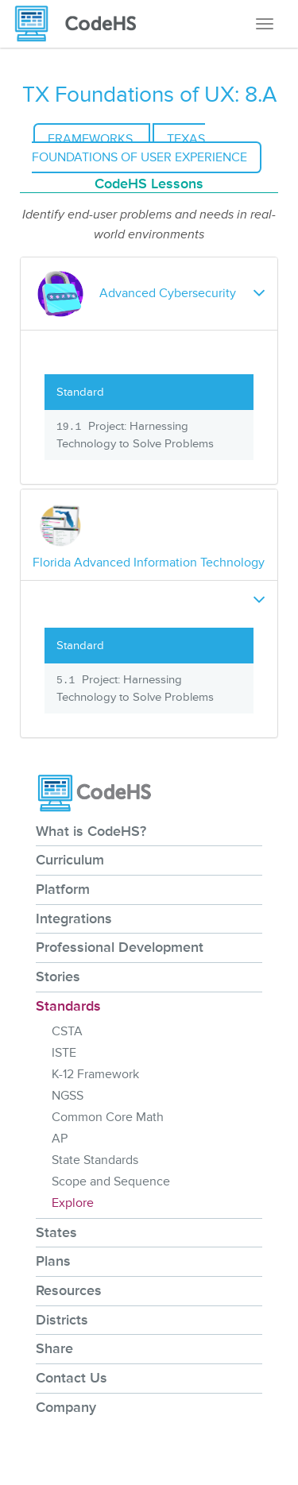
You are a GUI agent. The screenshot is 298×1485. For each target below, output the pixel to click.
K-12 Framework (95, 1074)
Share (54, 1348)
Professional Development (119, 947)
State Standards (95, 1160)
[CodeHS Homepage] (82, 24)
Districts (62, 1319)
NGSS (67, 1096)
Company (66, 1407)
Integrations (74, 918)
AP (60, 1139)
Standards (68, 1006)
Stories (58, 976)
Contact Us (71, 1377)
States (56, 1232)
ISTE (64, 1053)
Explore (73, 1203)
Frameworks (92, 139)
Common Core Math (108, 1117)
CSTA (67, 1031)
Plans (53, 1261)
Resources (69, 1290)
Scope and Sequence (111, 1181)
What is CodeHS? (91, 831)
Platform (63, 889)
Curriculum (70, 859)
